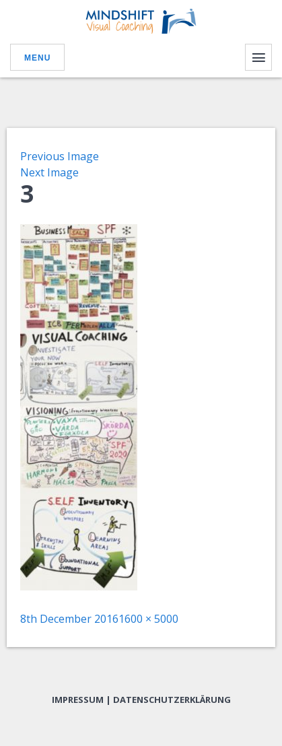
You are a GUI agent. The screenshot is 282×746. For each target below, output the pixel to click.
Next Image (49, 172)
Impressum (78, 699)
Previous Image (59, 156)
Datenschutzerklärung (172, 699)
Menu (37, 58)
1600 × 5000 (148, 618)
